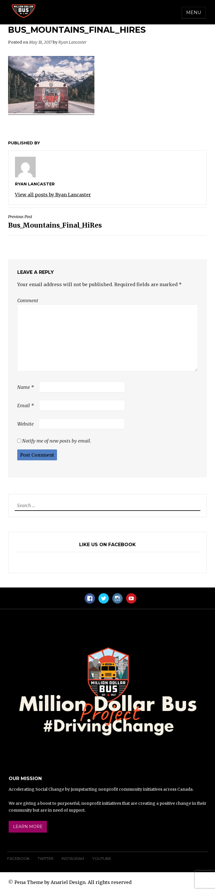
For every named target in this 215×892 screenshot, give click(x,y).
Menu (193, 12)
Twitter (46, 858)
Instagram (73, 858)
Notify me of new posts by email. (56, 441)
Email (25, 405)
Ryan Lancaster (72, 42)
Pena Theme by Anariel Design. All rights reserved (73, 882)
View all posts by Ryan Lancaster (53, 194)
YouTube (101, 858)
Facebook (18, 858)
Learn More (28, 826)
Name (25, 387)
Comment (27, 300)
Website (25, 424)
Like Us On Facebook (107, 544)
